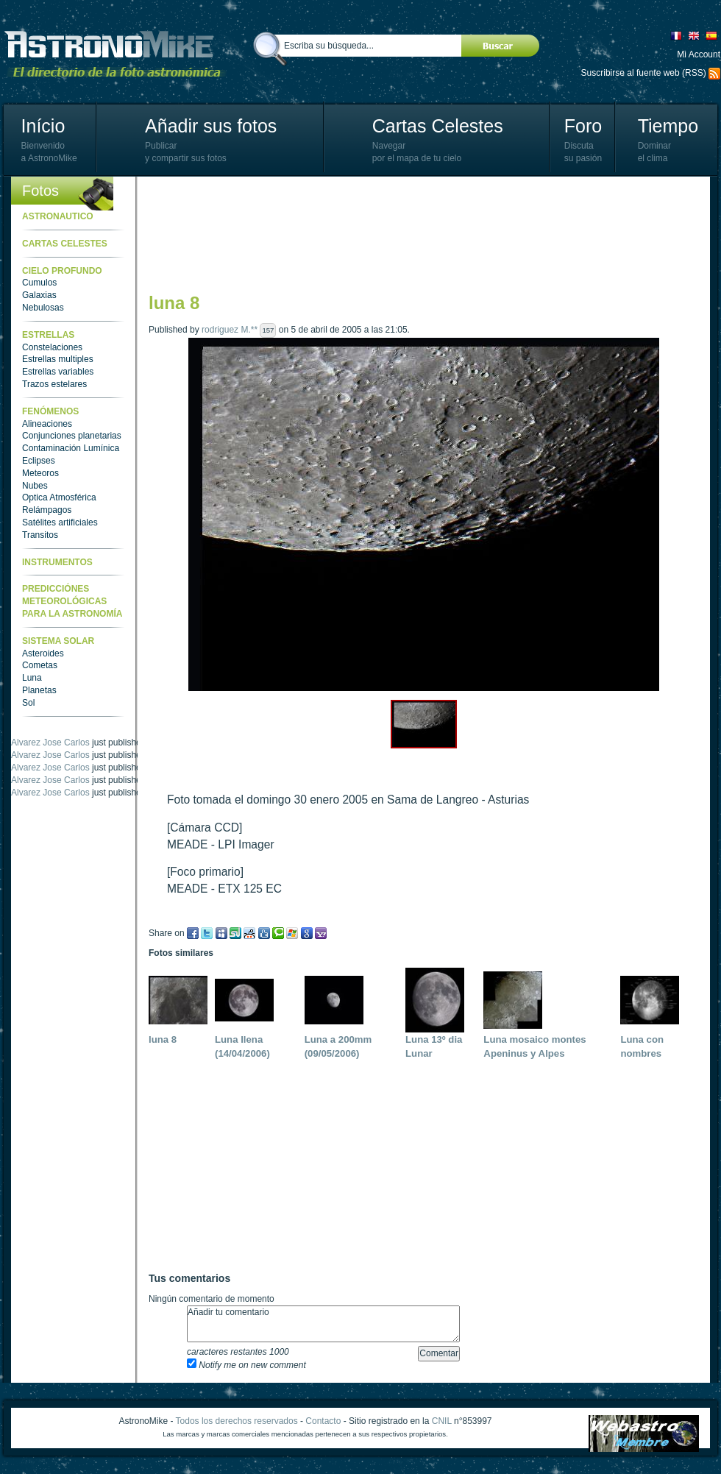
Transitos (40, 535)
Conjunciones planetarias (71, 435)
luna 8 (163, 1039)
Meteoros (40, 473)
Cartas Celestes (437, 126)
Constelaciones (52, 347)
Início (43, 126)
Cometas (39, 665)
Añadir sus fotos (211, 126)
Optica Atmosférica (59, 497)
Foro (583, 126)
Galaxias (39, 295)
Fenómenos (50, 411)
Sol (28, 703)
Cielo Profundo (62, 271)
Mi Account (698, 54)
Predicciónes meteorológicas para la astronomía (72, 601)
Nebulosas (43, 307)
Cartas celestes (64, 243)
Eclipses (38, 461)
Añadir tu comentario (323, 1323)
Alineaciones (47, 424)
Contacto (323, 1421)
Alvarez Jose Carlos (50, 730)
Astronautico (57, 216)
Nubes (35, 486)
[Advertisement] (213, 234)
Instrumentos (57, 562)
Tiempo (668, 126)
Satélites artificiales (60, 522)
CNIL (442, 1421)
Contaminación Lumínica (70, 448)
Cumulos (39, 282)
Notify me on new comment (246, 1365)
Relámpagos (46, 510)
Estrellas (48, 335)
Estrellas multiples (57, 359)
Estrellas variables (57, 371)
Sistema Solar (58, 641)
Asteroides (43, 653)
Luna (32, 678)
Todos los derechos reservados (237, 1421)
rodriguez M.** (230, 330)
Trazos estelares (54, 384)
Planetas (39, 690)
